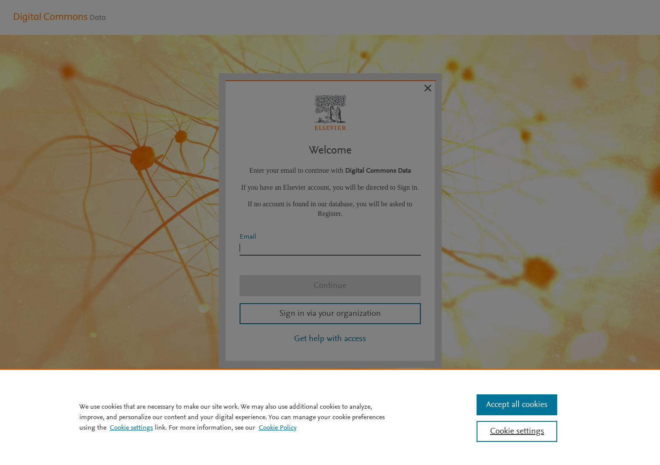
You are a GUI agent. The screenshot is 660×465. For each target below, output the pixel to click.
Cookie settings (131, 427)
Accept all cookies (517, 404)
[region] (330, 417)
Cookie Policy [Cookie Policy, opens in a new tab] (278, 427)
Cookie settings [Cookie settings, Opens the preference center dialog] (517, 431)
